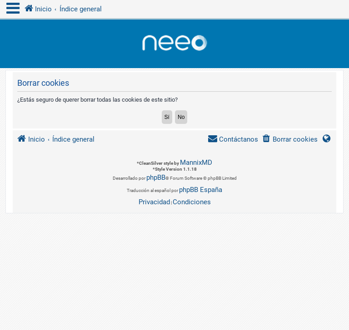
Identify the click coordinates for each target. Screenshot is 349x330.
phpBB (155, 177)
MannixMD (196, 162)
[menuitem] (289, 139)
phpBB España (200, 190)
